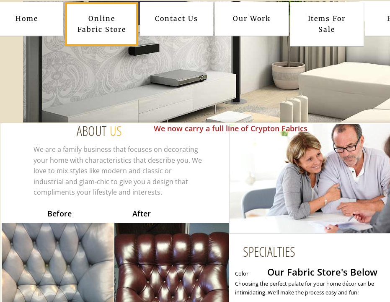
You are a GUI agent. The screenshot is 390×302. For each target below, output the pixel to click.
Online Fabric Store (101, 24)
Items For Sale (327, 24)
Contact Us (176, 18)
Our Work (252, 18)
